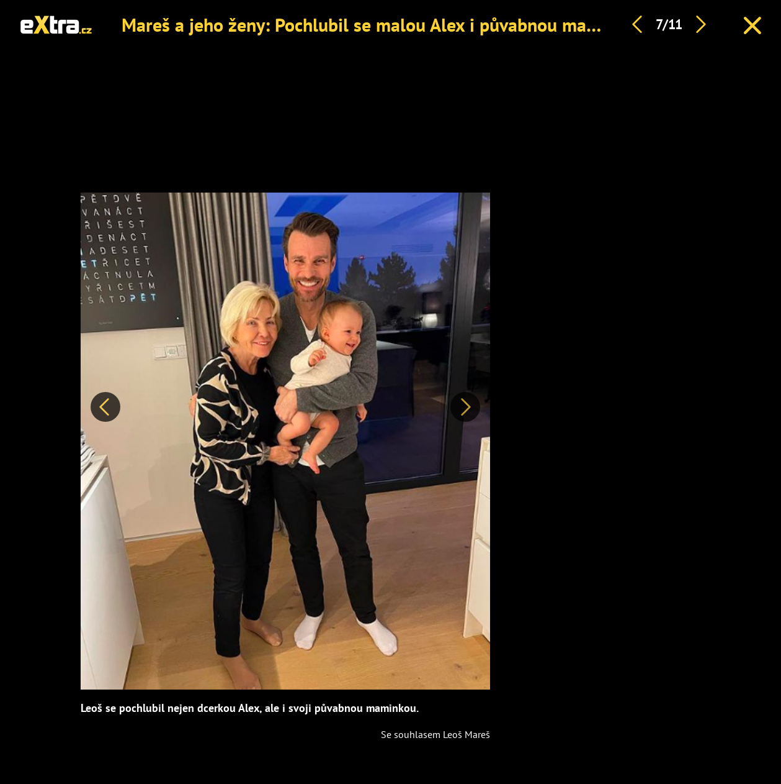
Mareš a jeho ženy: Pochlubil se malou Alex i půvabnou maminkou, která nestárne (445, 24)
